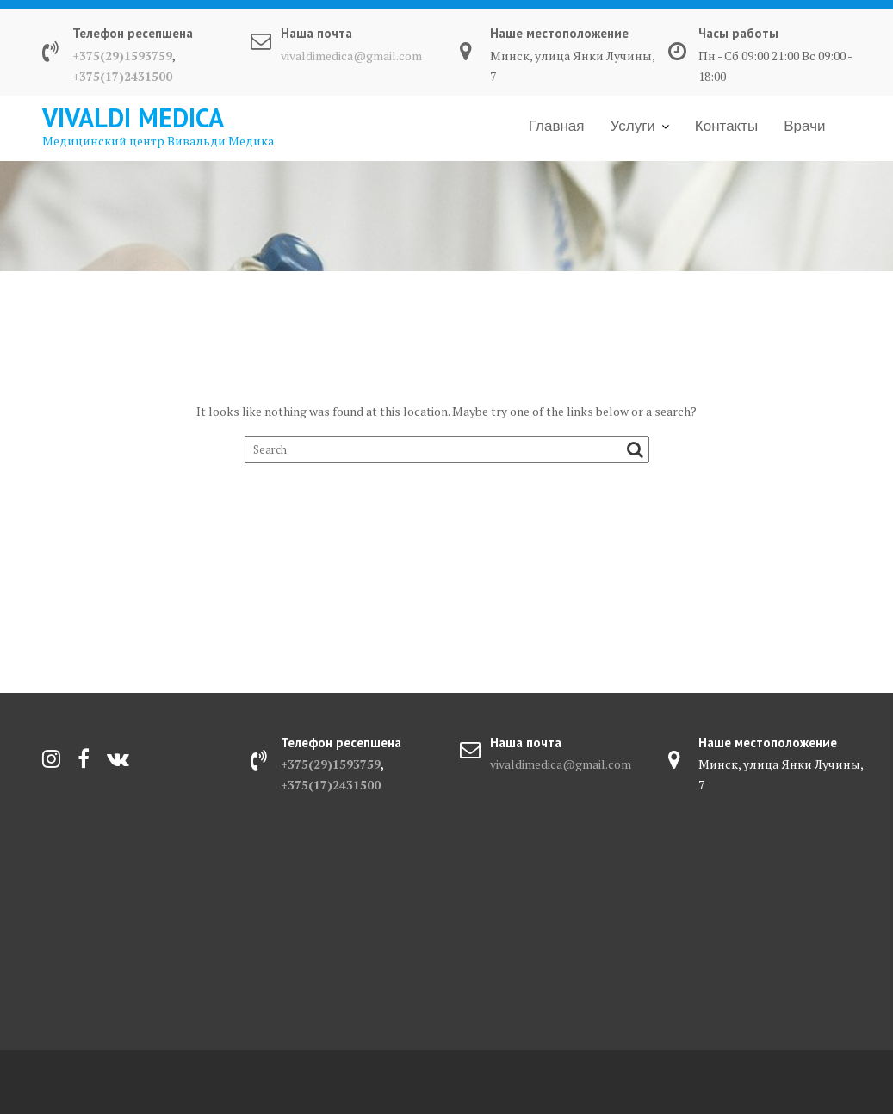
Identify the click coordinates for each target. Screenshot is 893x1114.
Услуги (633, 126)
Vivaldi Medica (133, 117)
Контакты (726, 126)
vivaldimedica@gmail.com (351, 55)
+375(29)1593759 (122, 55)
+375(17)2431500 (122, 76)
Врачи (804, 126)
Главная (557, 126)
